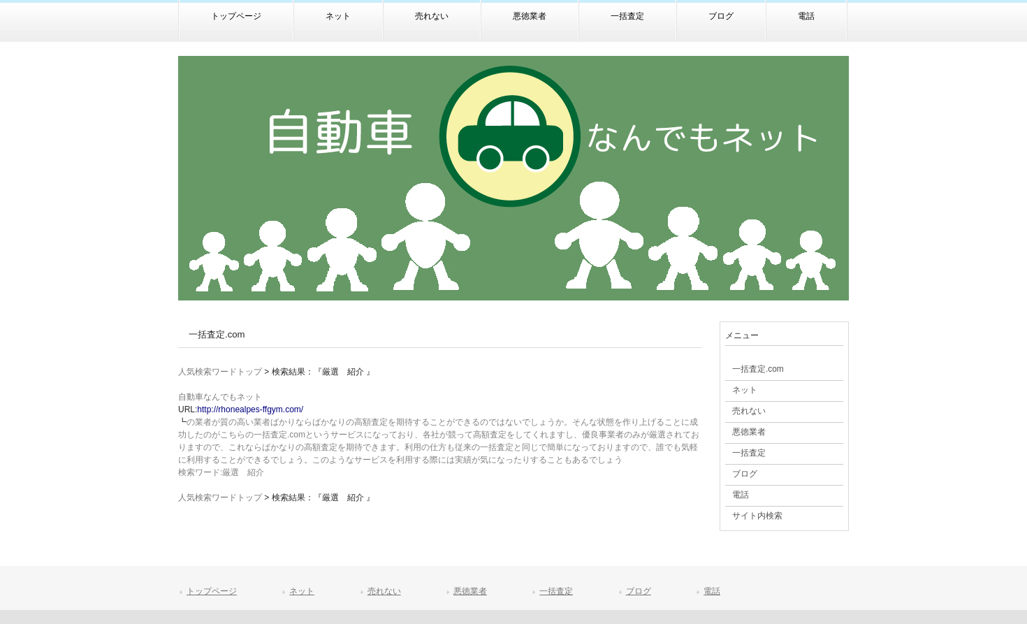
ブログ (638, 591)
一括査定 (556, 591)
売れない (384, 591)
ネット (301, 591)
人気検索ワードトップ (220, 372)
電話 (712, 591)
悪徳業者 (470, 591)
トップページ (212, 591)
